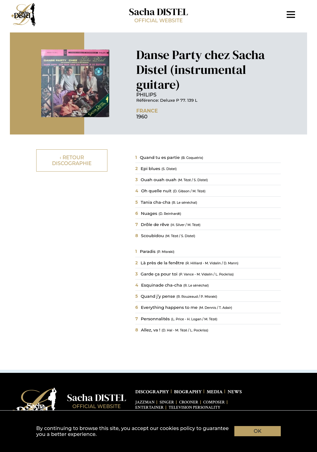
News (235, 392)
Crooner (188, 402)
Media (214, 392)
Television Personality (194, 407)
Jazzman (144, 402)
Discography (152, 392)
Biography (188, 392)
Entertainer (149, 407)
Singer (166, 402)
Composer (214, 402)
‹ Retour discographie (72, 160)
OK (258, 431)
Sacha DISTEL (158, 14)
